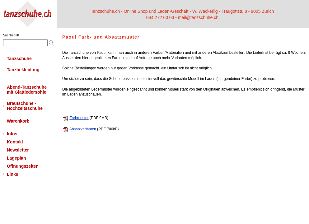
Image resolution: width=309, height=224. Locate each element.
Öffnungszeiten (23, 166)
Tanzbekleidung (23, 69)
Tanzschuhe (19, 58)
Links (12, 174)
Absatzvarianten (82, 129)
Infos (12, 133)
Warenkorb (18, 121)
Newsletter (18, 149)
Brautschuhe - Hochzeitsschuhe (25, 106)
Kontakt (15, 141)
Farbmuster (78, 118)
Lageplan (16, 158)
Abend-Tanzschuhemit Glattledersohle (27, 90)
